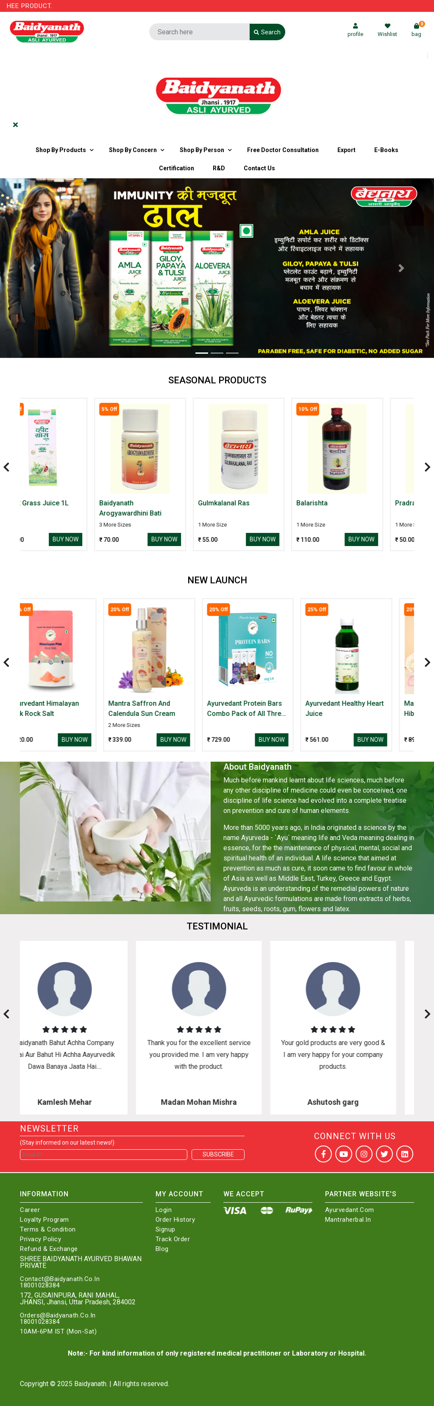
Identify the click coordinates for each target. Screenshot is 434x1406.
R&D (219, 168)
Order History (175, 1220)
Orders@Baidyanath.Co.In (58, 1315)
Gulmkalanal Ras (252, 503)
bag (418, 30)
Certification (176, 168)
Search (267, 32)
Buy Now (93, 539)
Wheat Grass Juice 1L (63, 503)
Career (30, 1210)
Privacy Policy (40, 1239)
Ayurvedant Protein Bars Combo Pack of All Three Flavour (265, 709)
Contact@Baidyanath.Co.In (60, 1279)
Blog (162, 1249)
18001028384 (40, 1285)
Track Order (173, 1239)
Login (164, 1210)
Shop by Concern (133, 150)
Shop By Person (202, 150)
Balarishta (340, 503)
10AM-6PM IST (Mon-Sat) (58, 1331)
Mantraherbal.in (348, 1220)
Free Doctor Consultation (283, 150)
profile (355, 30)
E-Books (386, 150)
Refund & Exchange (49, 1249)
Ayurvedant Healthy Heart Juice (363, 708)
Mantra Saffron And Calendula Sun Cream (160, 708)
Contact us (259, 168)
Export (346, 150)
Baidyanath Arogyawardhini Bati (158, 508)
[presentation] (6, 467)
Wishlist (387, 30)
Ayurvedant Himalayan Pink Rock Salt (63, 708)
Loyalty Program (44, 1220)
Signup (165, 1229)
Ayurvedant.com (349, 1210)
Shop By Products (61, 150)
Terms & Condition (48, 1229)
